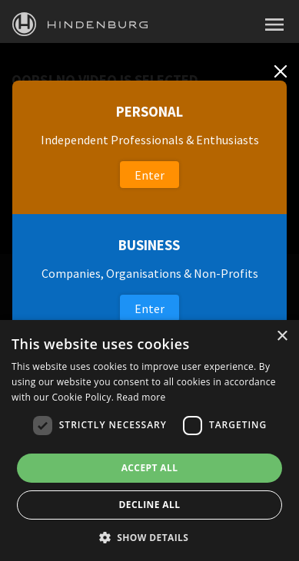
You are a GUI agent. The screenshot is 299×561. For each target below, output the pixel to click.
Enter (149, 175)
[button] (150, 536)
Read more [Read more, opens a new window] (141, 397)
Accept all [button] (149, 467)
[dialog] (149, 440)
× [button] (281, 336)
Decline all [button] (150, 504)
